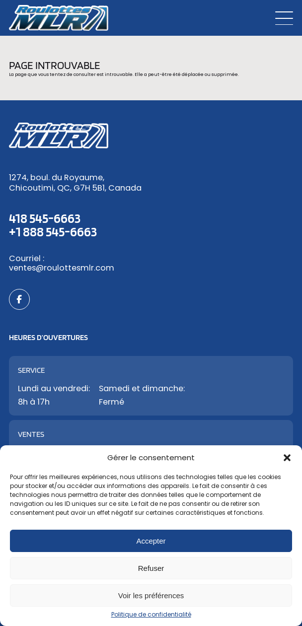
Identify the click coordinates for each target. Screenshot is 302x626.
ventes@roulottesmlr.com (61, 268)
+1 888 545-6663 (53, 231)
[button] (287, 458)
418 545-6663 (44, 218)
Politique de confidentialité (151, 614)
